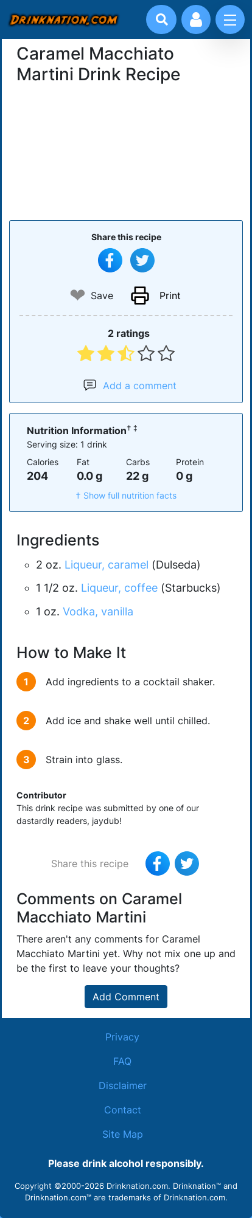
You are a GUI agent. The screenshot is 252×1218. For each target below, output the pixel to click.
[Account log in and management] (196, 19)
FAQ (122, 1061)
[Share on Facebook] (110, 260)
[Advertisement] (126, 151)
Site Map (122, 1134)
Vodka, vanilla (98, 611)
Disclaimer (123, 1085)
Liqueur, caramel (107, 564)
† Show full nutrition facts (126, 495)
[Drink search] (162, 19)
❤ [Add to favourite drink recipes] (77, 295)
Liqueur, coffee (119, 587)
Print (170, 295)
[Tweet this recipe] (142, 260)
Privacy (122, 1037)
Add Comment (126, 997)
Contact (122, 1110)
